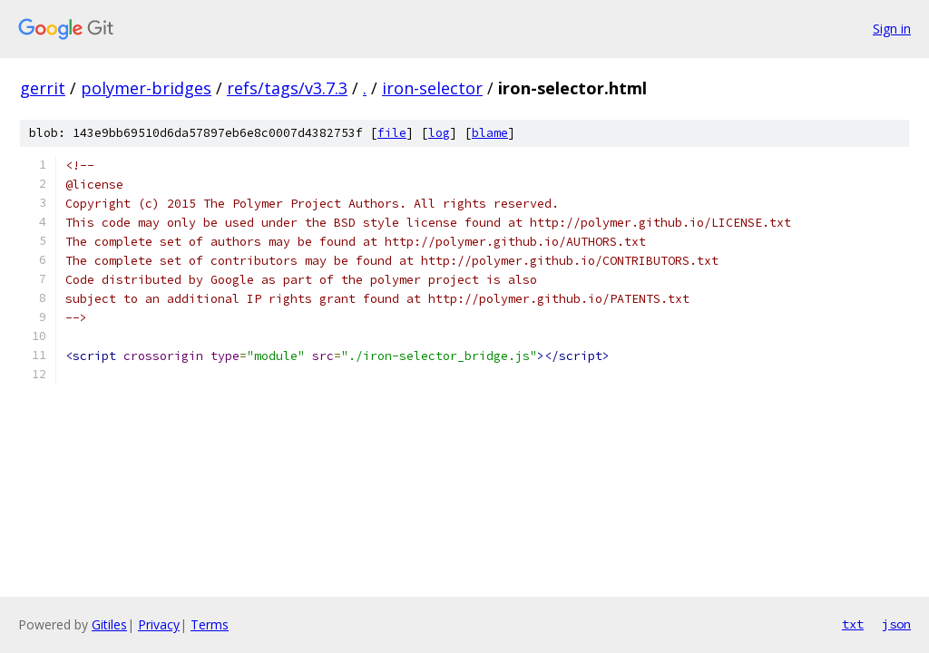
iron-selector (432, 88)
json (896, 624)
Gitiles (109, 624)
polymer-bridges (146, 88)
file (391, 133)
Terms (210, 624)
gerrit (42, 88)
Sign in (892, 28)
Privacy (159, 624)
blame (490, 133)
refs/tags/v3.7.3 (287, 88)
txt (853, 624)
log (439, 133)
